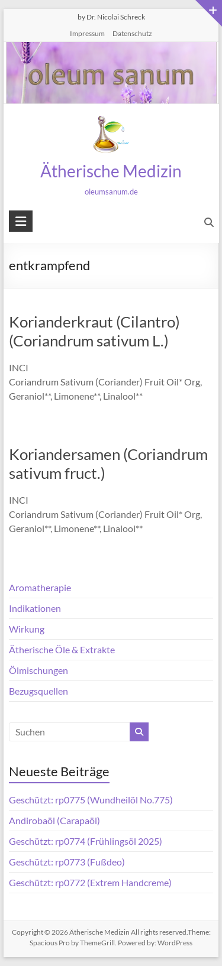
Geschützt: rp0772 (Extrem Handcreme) (90, 882)
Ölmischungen (38, 670)
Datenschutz (132, 33)
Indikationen (35, 608)
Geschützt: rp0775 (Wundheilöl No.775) (91, 799)
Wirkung (26, 628)
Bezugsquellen (38, 690)
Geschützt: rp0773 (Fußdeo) (67, 861)
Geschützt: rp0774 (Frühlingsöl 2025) (85, 841)
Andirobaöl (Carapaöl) (54, 820)
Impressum (87, 33)
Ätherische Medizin (111, 171)
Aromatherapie (40, 587)
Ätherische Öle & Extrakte (62, 649)
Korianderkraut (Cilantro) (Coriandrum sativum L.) (94, 331)
